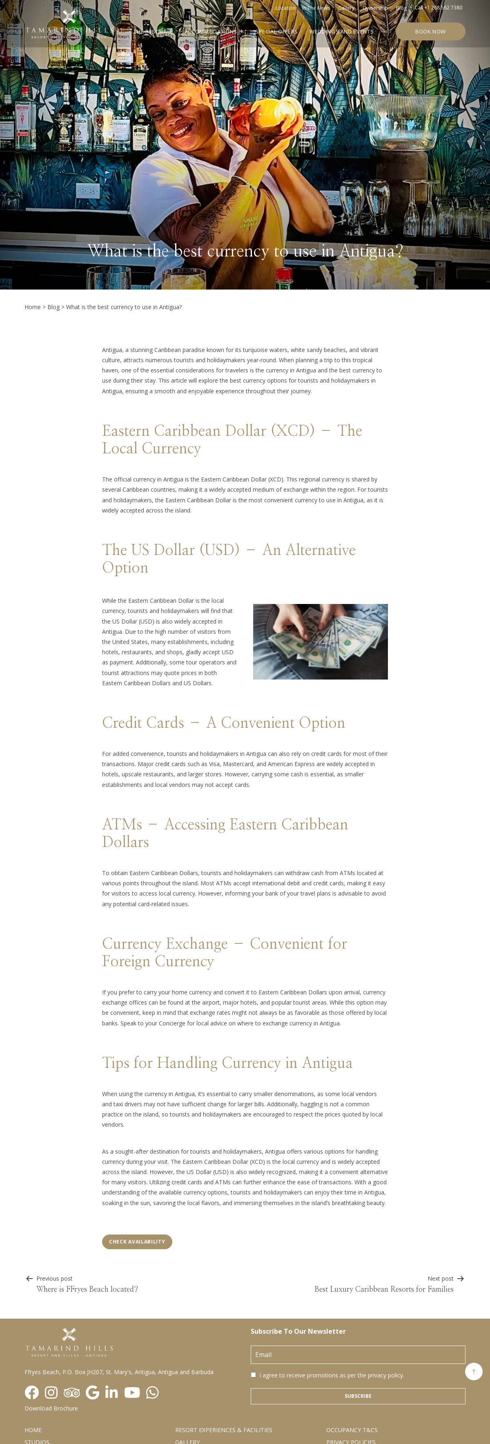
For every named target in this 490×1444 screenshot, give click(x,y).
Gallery (346, 7)
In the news (316, 7)
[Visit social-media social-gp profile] (92, 1393)
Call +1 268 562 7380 (438, 7)
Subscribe (358, 1396)
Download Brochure (51, 1408)
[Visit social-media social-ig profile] (51, 1393)
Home (32, 307)
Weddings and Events (342, 31)
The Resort (150, 31)
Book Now (430, 31)
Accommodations (211, 31)
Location (286, 7)
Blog (401, 7)
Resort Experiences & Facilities (223, 1430)
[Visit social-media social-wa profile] (152, 1393)
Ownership (375, 7)
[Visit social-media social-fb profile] (31, 1393)
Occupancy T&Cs (352, 1430)
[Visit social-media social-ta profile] (72, 1393)
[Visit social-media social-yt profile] (132, 1393)
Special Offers (276, 31)
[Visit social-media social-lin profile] (111, 1393)
